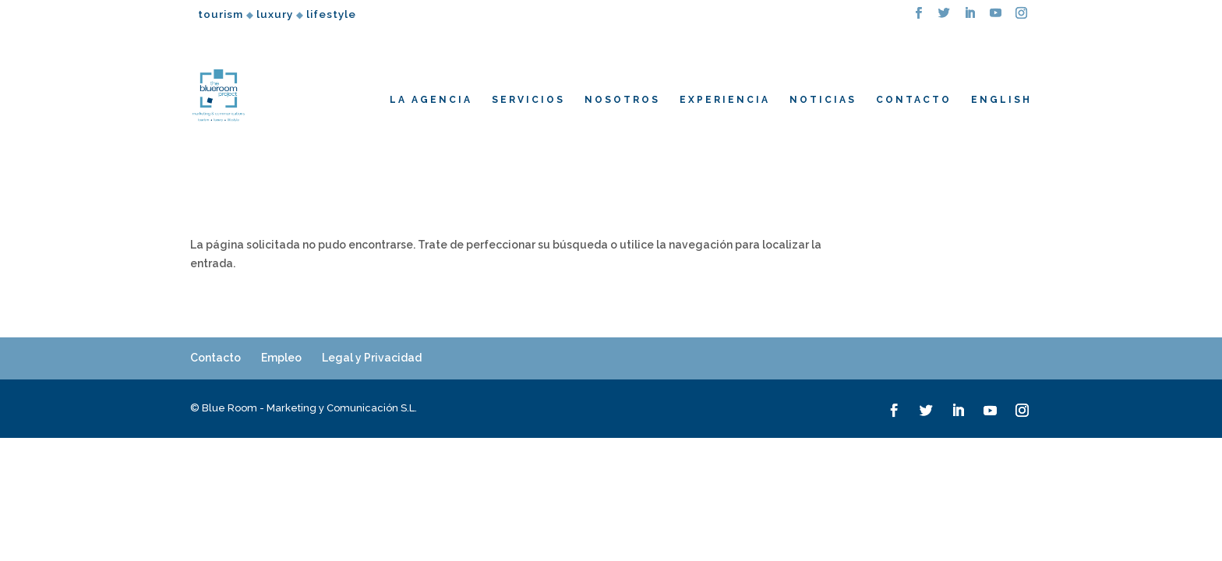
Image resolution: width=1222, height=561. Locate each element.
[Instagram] (1021, 17)
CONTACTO (914, 99)
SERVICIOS (528, 99)
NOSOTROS (622, 99)
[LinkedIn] (970, 17)
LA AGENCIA (431, 99)
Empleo (281, 357)
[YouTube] (996, 17)
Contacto (215, 357)
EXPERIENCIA (725, 99)
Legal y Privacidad (372, 357)
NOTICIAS (822, 99)
